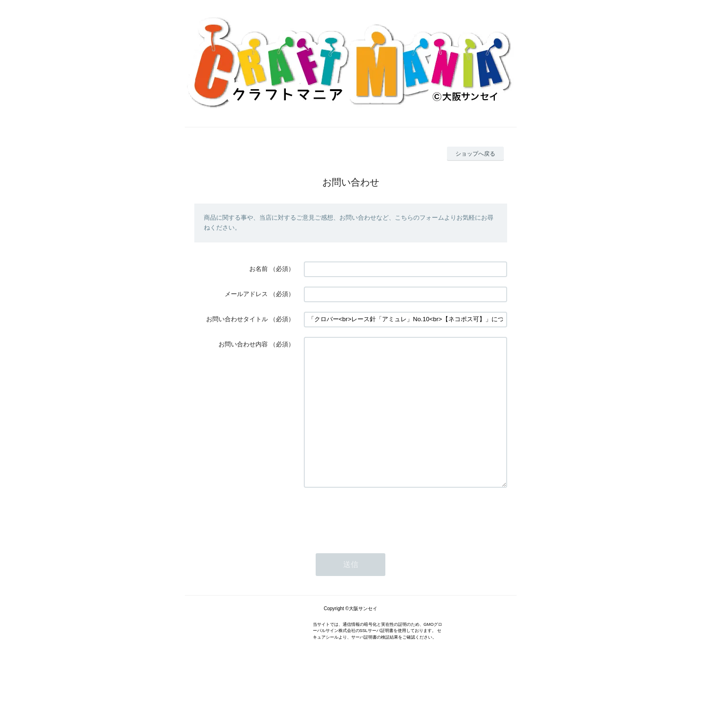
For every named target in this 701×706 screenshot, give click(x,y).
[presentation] (376, 544)
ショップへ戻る (475, 153)
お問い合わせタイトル (237, 319)
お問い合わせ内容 (243, 344)
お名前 (258, 268)
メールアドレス (246, 293)
